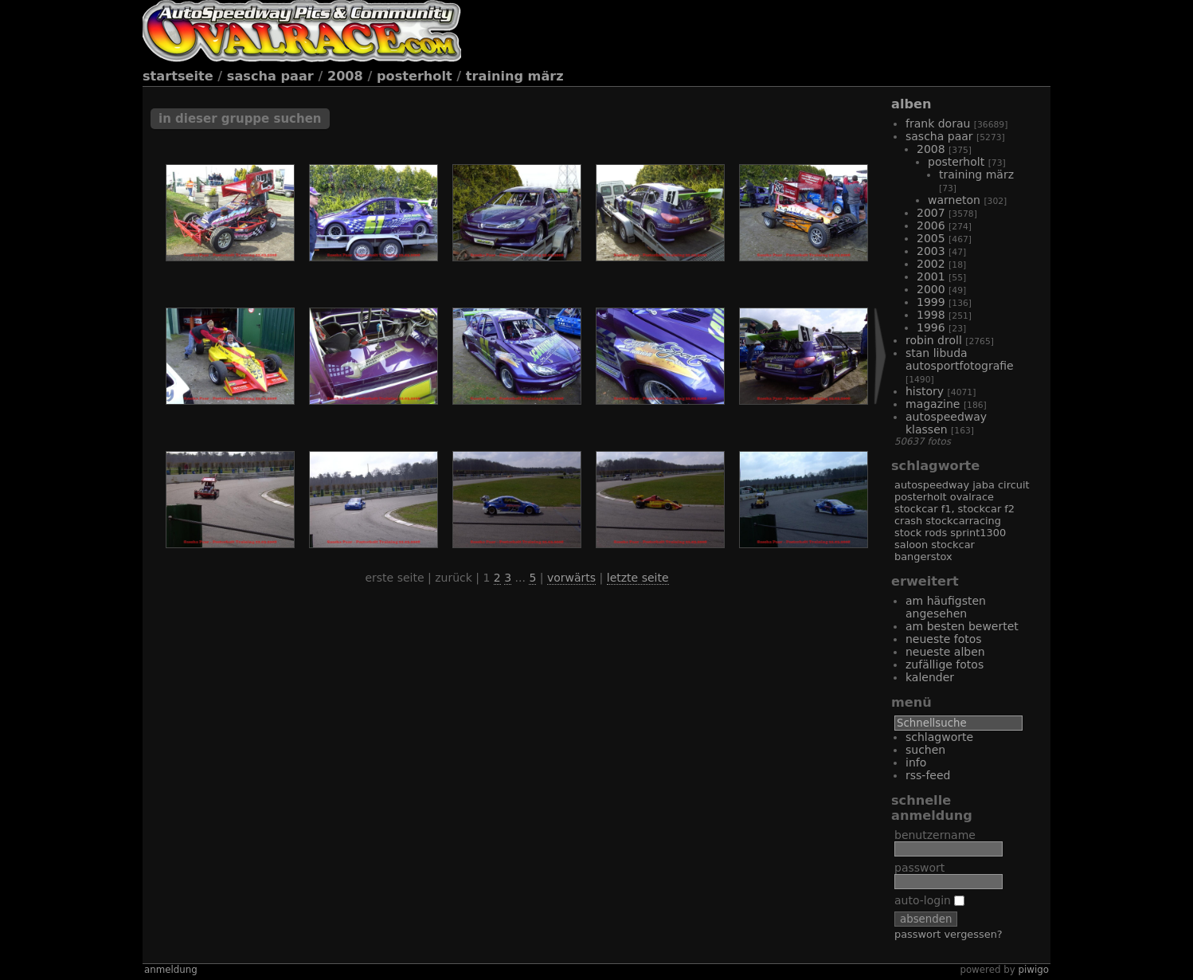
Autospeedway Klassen (946, 423)
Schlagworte (939, 737)
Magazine (933, 404)
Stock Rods (920, 533)
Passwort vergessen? (948, 934)
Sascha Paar (270, 76)
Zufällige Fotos (945, 664)
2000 (931, 289)
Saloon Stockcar (934, 545)
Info (916, 762)
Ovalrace (972, 497)
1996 (931, 327)
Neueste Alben (945, 651)
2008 (345, 76)
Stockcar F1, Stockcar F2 (954, 509)
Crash (908, 521)
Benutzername (935, 835)
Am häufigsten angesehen (946, 607)
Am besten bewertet (962, 626)
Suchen (925, 749)
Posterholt (414, 76)
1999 (931, 302)
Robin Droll (934, 340)
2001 (931, 276)
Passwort (919, 867)
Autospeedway (931, 485)
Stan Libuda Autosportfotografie (960, 359)
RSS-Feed (928, 775)
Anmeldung (171, 969)
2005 (931, 238)
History (925, 391)
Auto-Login (929, 900)
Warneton (954, 200)
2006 (931, 225)
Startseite (178, 76)
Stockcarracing (963, 521)
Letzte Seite (638, 577)
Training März (515, 76)
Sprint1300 (978, 533)
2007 (931, 212)
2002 (931, 263)
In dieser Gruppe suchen (240, 119)
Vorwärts (571, 577)
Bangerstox (923, 557)
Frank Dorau (938, 123)
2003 (931, 251)
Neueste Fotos (944, 639)
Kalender (930, 677)
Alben (911, 104)
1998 (931, 314)
